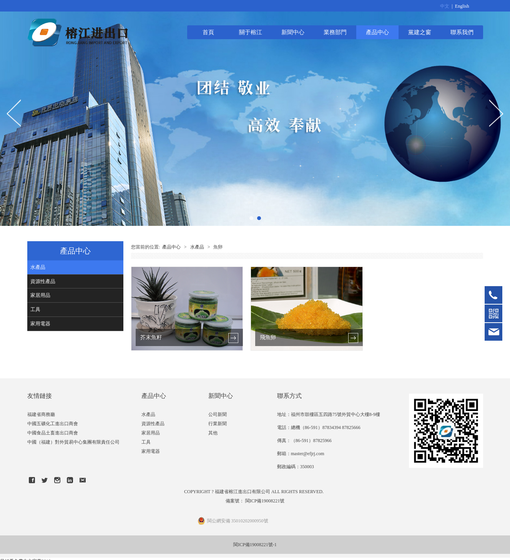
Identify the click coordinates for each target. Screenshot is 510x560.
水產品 (37, 267)
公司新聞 (217, 414)
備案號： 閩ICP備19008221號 (255, 501)
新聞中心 (292, 32)
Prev (14, 113)
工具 (35, 309)
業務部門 (335, 32)
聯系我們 (461, 32)
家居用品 (40, 295)
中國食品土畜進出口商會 (52, 433)
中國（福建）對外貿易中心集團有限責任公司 (73, 442)
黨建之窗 (419, 32)
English (462, 6)
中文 (444, 6)
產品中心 (377, 32)
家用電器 (40, 323)
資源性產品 (42, 281)
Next (495, 113)
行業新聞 (217, 423)
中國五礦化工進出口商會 (52, 423)
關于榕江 (250, 32)
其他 (213, 433)
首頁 (208, 32)
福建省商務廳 (41, 414)
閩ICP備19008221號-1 (255, 544)
